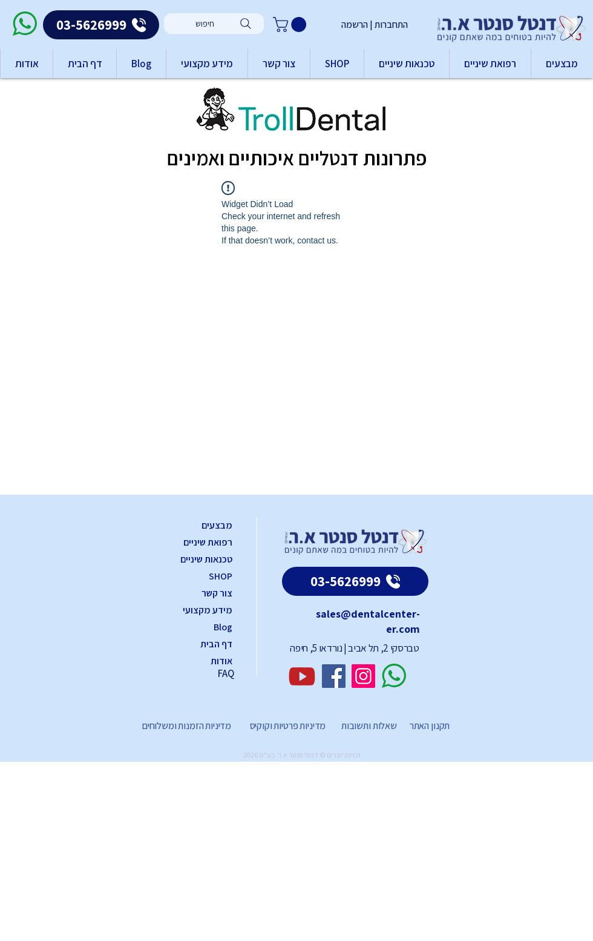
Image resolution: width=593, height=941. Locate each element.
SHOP (220, 576)
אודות (221, 661)
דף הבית (216, 644)
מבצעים (216, 525)
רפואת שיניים (207, 542)
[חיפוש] (214, 23)
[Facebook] (334, 676)
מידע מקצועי (207, 610)
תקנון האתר (430, 725)
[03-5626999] (101, 24)
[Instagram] (363, 676)
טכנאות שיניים (206, 559)
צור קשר (216, 593)
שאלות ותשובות (368, 725)
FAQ (225, 673)
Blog (223, 627)
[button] (291, 24)
